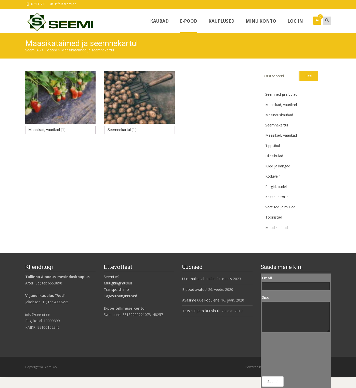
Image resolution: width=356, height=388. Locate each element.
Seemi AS (111, 276)
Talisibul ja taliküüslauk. (201, 310)
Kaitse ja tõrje (276, 196)
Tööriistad (273, 217)
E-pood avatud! (194, 289)
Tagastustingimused (120, 295)
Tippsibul (272, 145)
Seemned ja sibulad (281, 94)
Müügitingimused (118, 283)
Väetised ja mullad (280, 207)
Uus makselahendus (198, 278)
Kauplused (221, 25)
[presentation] (283, 354)
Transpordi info (116, 289)
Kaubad (159, 25)
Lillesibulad (274, 155)
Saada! (272, 381)
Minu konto (261, 25)
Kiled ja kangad (277, 166)
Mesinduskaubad (279, 114)
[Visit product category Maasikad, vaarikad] (60, 102)
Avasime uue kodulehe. (201, 300)
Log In (295, 25)
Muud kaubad (276, 227)
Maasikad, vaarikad (281, 104)
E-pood (188, 25)
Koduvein (273, 176)
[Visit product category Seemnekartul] (139, 102)
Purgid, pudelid (277, 186)
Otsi (309, 76)
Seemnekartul (276, 125)
